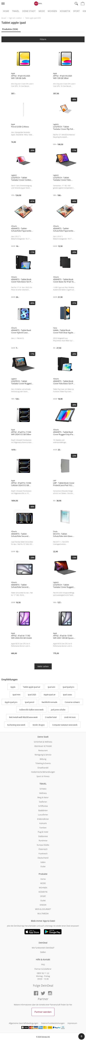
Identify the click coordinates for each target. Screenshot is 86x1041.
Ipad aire (51, 687)
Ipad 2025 (32, 694)
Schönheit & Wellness (43, 741)
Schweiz (43, 788)
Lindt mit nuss (70, 717)
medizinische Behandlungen (43, 772)
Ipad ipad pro (68, 687)
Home (6, 11)
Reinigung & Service (43, 754)
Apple (12, 687)
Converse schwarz (72, 702)
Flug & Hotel (43, 832)
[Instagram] (50, 993)
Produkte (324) (10, 29)
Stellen (43, 952)
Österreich (43, 849)
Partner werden (43, 1012)
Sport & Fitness (43, 776)
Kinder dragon (39, 725)
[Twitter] (43, 993)
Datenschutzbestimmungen (52, 1023)
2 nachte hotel (51, 717)
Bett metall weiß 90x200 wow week (23, 717)
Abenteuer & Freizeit (43, 746)
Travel (15, 11)
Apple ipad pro (11, 702)
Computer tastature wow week (64, 725)
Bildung (43, 759)
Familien (43, 827)
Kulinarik (43, 823)
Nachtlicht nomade (49, 702)
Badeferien (43, 810)
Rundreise (43, 840)
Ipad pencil (29, 702)
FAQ (43, 964)
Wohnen (52, 11)
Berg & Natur (43, 797)
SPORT (43, 896)
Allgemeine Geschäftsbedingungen (23, 1023)
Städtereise (43, 836)
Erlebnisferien (43, 819)
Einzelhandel (43, 767)
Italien (42, 862)
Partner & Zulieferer (43, 969)
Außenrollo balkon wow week (31, 710)
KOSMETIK (43, 892)
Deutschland (43, 857)
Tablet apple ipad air (31, 687)
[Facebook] (36, 993)
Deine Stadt (29, 11)
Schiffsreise (43, 806)
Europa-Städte (43, 845)
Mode (41, 11)
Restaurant (43, 750)
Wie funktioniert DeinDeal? (43, 947)
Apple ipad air (49, 694)
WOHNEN (43, 887)
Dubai (43, 866)
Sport (76, 11)
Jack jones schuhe (58, 710)
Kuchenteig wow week (16, 725)
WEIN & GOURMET (43, 909)
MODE (43, 883)
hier (70, 1004)
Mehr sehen (43, 666)
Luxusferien (43, 814)
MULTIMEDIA (43, 913)
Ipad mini (16, 694)
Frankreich (42, 853)
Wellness (43, 793)
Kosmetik (65, 11)
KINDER (43, 905)
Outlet (43, 900)
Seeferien (43, 801)
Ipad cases (67, 694)
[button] (81, 1036)
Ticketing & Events (43, 763)
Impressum (72, 1023)
